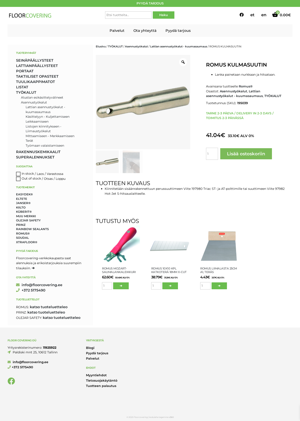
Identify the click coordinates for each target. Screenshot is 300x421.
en (263, 14)
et (252, 14)
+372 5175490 (30, 290)
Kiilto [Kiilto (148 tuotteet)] (21, 207)
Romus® (246, 86)
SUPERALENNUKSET (35, 157)
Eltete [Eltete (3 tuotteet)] (21, 198)
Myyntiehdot (96, 375)
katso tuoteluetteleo (48, 307)
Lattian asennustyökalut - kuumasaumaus (178, 46)
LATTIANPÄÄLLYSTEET (37, 66)
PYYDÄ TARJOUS (150, 3)
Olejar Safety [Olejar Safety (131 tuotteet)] (28, 220)
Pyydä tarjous (178, 30)
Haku (163, 15)
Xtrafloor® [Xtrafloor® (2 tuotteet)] (26, 242)
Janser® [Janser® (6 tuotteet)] (23, 203)
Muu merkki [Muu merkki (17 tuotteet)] (26, 216)
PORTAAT (25, 71)
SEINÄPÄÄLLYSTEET (34, 60)
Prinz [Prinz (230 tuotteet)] (21, 225)
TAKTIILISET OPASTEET (37, 76)
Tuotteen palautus (101, 386)
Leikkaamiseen (37, 121)
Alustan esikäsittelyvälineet (42, 97)
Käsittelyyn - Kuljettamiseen (47, 117)
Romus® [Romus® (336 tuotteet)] (23, 233)
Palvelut (117, 30)
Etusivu (101, 46)
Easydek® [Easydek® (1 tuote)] (24, 194)
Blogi (90, 348)
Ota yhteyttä (145, 30)
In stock (28, 174)
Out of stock (31, 179)
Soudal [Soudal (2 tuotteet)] (22, 237)
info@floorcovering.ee (39, 285)
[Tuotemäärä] (212, 154)
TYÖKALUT (115, 46)
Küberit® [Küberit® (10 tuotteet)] (24, 211)
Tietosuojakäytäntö (101, 380)
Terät (29, 141)
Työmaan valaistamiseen (45, 146)
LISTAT (22, 87)
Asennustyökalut (136, 46)
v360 (171, 417)
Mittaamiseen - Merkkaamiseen (50, 136)
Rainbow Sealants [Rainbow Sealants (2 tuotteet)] (32, 229)
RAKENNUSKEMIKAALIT (38, 152)
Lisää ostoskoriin (246, 153)
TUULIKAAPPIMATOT (35, 82)
